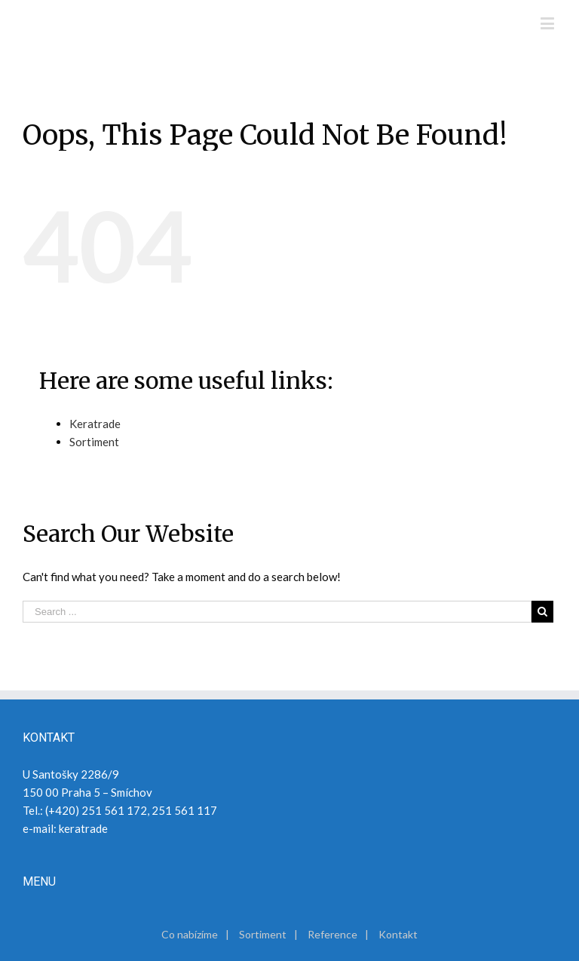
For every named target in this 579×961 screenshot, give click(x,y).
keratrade (83, 828)
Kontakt (398, 934)
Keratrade (95, 423)
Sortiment (94, 441)
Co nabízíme (189, 934)
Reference (332, 934)
